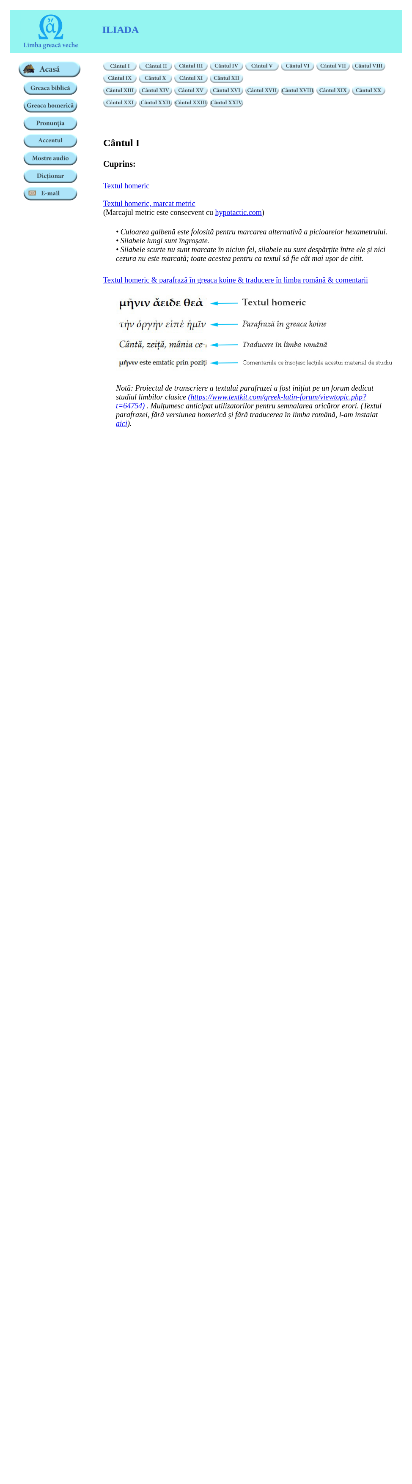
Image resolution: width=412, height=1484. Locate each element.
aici (121, 423)
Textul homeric (126, 186)
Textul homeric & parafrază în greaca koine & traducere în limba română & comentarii (235, 280)
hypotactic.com (238, 212)
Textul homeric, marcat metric (149, 203)
